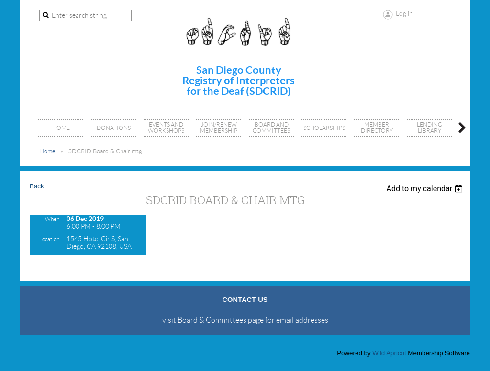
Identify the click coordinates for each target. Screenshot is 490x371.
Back (37, 186)
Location (49, 239)
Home (47, 151)
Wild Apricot (389, 353)
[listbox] (425, 189)
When (52, 219)
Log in (404, 13)
